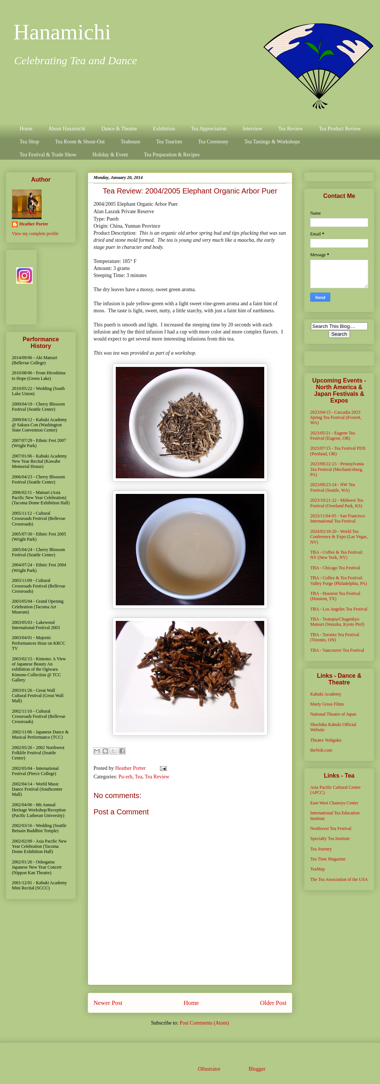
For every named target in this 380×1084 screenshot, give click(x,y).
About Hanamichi (66, 128)
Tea (138, 776)
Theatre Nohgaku (325, 740)
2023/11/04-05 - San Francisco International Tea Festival (337, 518)
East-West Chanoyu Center (334, 802)
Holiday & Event (110, 154)
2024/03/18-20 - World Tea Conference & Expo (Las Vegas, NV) (339, 537)
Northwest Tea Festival (330, 828)
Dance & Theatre (119, 128)
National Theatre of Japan (333, 714)
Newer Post (108, 1002)
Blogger (257, 1069)
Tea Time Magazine (327, 859)
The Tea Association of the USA (339, 879)
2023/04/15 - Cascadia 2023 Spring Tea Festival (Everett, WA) (335, 418)
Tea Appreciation (208, 128)
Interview (252, 128)
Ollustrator (209, 1069)
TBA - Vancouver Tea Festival (337, 650)
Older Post (273, 1002)
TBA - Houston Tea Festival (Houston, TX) (335, 596)
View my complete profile (35, 233)
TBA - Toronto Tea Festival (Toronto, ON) (334, 637)
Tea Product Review (340, 128)
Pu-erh (125, 776)
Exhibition (164, 128)
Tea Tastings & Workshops (272, 141)
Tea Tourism (169, 141)
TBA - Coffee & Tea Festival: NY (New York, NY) (336, 555)
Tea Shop (29, 141)
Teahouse (130, 141)
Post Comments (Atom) (204, 1023)
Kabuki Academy (325, 694)
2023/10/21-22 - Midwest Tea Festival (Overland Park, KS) (336, 503)
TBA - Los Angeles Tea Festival (338, 609)
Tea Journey (321, 849)
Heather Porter (131, 768)
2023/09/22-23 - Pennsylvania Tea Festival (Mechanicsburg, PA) (337, 469)
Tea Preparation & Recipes (172, 154)
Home (26, 128)
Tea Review (290, 128)
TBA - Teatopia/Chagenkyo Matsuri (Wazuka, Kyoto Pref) (337, 621)
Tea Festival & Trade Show (48, 154)
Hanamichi (62, 32)
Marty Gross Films (327, 704)
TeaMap (317, 869)
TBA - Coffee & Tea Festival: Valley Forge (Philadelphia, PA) (338, 580)
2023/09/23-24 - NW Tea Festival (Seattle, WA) (332, 487)
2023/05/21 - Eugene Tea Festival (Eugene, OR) (332, 435)
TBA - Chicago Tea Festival (335, 567)
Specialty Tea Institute (330, 838)
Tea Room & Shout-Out (80, 141)
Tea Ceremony (213, 141)
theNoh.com (321, 750)
